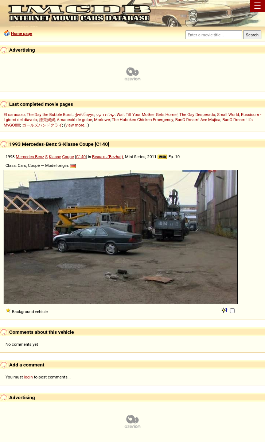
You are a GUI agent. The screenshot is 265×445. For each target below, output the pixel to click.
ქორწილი (84, 114)
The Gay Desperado (197, 114)
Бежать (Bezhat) (107, 156)
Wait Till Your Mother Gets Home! (147, 114)
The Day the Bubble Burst (50, 114)
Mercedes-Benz (30, 156)
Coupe (68, 156)
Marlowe (102, 119)
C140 (81, 156)
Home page (21, 33)
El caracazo (14, 114)
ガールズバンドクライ (42, 125)
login (28, 377)
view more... (77, 125)
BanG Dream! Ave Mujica (198, 119)
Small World (228, 114)
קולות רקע (105, 114)
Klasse (55, 156)
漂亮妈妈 (47, 119)
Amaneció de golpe (74, 119)
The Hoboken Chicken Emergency (143, 119)
